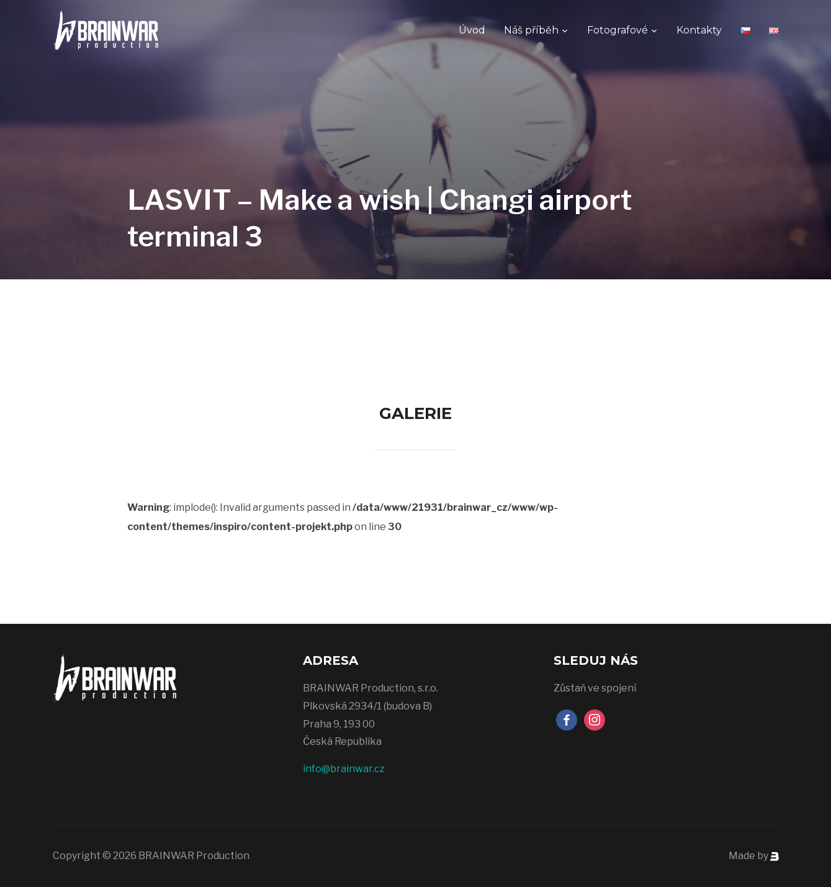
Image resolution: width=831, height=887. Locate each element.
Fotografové (617, 30)
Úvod (472, 30)
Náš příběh (531, 30)
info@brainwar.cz (344, 769)
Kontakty (699, 30)
